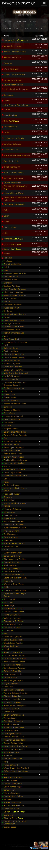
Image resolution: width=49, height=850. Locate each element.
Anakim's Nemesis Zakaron (15, 460)
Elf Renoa (8, 311)
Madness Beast (10, 565)
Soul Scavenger (10, 534)
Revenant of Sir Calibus (14, 621)
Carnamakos (9, 422)
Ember (7, 100)
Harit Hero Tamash (12, 450)
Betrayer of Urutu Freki (14, 736)
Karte (6, 482)
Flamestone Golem (12, 329)
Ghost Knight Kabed (12, 472)
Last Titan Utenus (11, 444)
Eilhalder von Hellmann (14, 805)
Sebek (6, 649)
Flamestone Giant (11, 149)
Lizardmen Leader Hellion (15, 590)
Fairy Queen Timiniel (13, 339)
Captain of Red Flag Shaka (15, 578)
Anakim (7, 253)
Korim (6, 774)
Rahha (7, 587)
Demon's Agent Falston (14, 457)
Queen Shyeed (10, 126)
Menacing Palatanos (13, 509)
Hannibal (8, 258)
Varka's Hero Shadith (13, 80)
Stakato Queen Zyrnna (13, 370)
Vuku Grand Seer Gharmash (16, 373)
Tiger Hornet (9, 599)
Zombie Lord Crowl (12, 556)
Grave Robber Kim (12, 360)
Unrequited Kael (11, 546)
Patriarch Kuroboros (13, 304)
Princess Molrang (11, 531)
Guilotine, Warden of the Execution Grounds (14, 383)
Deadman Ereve (11, 515)
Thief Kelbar (9, 500)
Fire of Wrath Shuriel (13, 777)
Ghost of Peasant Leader (14, 357)
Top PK (39, 28)
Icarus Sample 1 (11, 765)
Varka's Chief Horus (12, 46)
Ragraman (8, 540)
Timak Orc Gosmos (12, 724)
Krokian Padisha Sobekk (14, 661)
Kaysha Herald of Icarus (14, 699)
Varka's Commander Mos (15, 74)
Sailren (7, 812)
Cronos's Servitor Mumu (14, 655)
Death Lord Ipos (11, 351)
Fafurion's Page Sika (12, 671)
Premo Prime (9, 413)
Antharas (8, 239)
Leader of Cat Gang (12, 627)
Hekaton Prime (10, 279)
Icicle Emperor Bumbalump (16, 105)
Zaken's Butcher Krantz (14, 715)
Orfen (6, 210)
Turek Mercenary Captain (15, 527)
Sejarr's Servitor (11, 400)
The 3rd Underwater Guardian (17, 155)
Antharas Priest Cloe (13, 758)
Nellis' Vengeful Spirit (13, 680)
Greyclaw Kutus (11, 537)
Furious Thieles (10, 780)
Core (6, 438)
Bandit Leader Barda (13, 674)
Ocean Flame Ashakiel (13, 665)
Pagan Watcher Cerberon (15, 295)
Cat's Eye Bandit (11, 379)
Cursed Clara (9, 394)
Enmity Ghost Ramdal (13, 416)
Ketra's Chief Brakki (12, 57)
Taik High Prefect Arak (13, 178)
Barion (7, 479)
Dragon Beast (10, 827)
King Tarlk (8, 581)
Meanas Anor (10, 512)
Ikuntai (7, 317)
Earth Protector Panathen (15, 668)
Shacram (8, 497)
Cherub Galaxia (10, 115)
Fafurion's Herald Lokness (15, 658)
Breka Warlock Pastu (13, 624)
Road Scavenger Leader (14, 749)
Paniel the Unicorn (12, 485)
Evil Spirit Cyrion (11, 348)
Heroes (33, 21)
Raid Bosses (21, 21)
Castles (8, 21)
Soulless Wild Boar (12, 286)
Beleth (7, 267)
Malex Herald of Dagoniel (15, 705)
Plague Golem (10, 718)
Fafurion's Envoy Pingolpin (15, 435)
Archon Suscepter (11, 708)
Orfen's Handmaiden (13, 571)
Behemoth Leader (11, 808)
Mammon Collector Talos (15, 740)
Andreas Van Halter (12, 186)
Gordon (7, 40)
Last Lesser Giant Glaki (14, 204)
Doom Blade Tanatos (13, 366)
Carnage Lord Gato (12, 323)
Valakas (7, 244)
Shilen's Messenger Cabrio (15, 475)
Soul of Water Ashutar (13, 85)
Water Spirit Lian (11, 69)
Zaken (6, 270)
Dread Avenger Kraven (14, 320)
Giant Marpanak (11, 276)
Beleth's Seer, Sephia (13, 636)
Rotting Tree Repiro (12, 568)
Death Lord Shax (11, 298)
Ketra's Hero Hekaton (13, 453)
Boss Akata (8, 686)
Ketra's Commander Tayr (15, 51)
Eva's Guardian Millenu (14, 172)
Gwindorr (8, 63)
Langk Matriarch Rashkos (15, 314)
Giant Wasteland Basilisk (14, 559)
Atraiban (7, 425)
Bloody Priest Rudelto (13, 643)
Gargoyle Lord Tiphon (13, 796)
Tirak (6, 549)
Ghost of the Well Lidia (14, 354)
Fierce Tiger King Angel (14, 447)
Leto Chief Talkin (11, 730)
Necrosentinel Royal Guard (15, 746)
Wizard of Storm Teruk (14, 584)
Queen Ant (8, 95)
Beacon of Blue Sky (12, 410)
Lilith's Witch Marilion (13, 292)
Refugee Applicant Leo (14, 574)
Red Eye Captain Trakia (14, 608)
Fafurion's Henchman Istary (16, 771)
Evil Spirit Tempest (12, 618)
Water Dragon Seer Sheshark (16, 768)
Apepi (6, 761)
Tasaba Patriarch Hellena (15, 403)
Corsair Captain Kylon (13, 743)
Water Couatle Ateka (13, 652)
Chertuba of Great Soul (14, 524)
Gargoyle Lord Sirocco (13, 562)
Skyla (6, 633)
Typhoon (7, 799)
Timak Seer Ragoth (12, 167)
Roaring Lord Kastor (12, 733)
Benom (7, 249)
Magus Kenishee (11, 428)
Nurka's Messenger (12, 376)
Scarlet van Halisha (12, 264)
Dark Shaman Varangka (14, 690)
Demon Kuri (9, 711)
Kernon (7, 466)
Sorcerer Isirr (9, 790)
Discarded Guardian (13, 696)
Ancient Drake (10, 397)
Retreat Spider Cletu (13, 783)
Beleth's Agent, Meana (14, 640)
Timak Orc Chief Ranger (14, 727)
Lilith (6, 233)
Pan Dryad (8, 602)
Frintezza (8, 261)
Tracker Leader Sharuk (14, 543)
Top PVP (28, 28)
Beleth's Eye (9, 605)
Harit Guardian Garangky (15, 289)
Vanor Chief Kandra (12, 441)
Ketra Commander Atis (14, 333)
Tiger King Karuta (11, 752)
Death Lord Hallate (12, 419)
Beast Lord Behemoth (13, 721)
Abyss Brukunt (10, 518)
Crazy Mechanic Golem (14, 326)
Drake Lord (8, 815)
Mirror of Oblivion (12, 793)
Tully (6, 121)
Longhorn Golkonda (12, 144)
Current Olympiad (13, 28)
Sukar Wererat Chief (13, 553)
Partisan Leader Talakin (14, 611)
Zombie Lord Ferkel (12, 702)
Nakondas (8, 755)
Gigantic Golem (10, 818)
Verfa (6, 336)
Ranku (6, 221)
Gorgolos (8, 283)
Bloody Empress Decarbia (15, 273)
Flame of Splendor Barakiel (15, 693)
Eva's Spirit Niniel (11, 161)
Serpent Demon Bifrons (14, 521)
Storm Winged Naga (12, 787)
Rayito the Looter (11, 683)
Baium (7, 216)
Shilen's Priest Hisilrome (14, 469)
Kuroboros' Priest (11, 308)
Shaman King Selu (12, 363)
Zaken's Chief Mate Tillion (15, 432)
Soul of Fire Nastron (12, 182)
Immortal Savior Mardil (14, 193)
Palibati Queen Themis (14, 138)
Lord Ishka (8, 630)
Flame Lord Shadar (12, 615)
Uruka (6, 132)
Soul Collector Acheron (14, 388)
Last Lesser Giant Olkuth (14, 463)
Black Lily (8, 391)
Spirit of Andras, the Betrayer (17, 89)
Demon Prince (10, 227)
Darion (7, 109)
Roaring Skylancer (12, 494)
